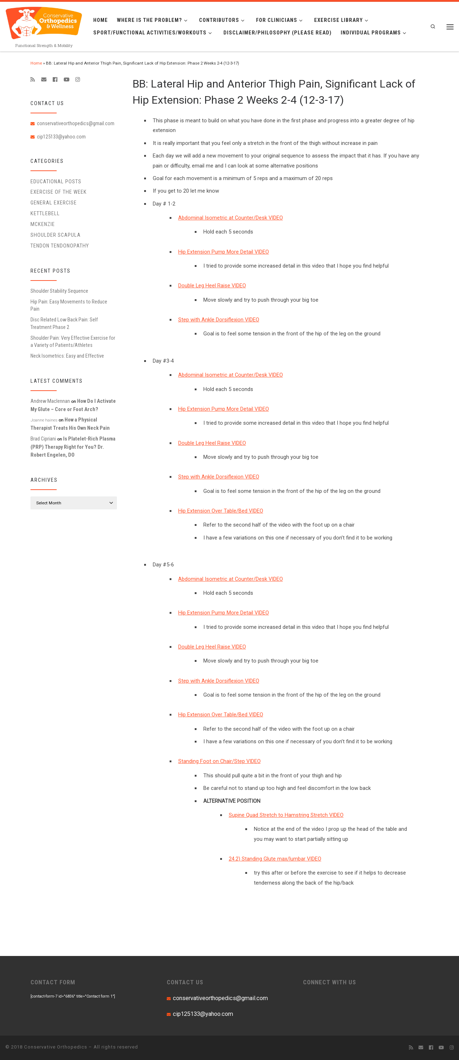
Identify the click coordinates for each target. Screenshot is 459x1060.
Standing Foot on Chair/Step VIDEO (219, 761)
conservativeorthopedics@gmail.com (75, 123)
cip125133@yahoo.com (61, 136)
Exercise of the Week (58, 192)
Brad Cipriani (43, 438)
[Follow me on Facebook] (55, 79)
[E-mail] (44, 79)
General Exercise (53, 202)
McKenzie (42, 224)
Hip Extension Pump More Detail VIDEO (223, 252)
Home (36, 63)
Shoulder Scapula (55, 235)
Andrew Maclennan (50, 401)
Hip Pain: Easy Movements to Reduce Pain (68, 305)
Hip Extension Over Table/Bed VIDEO (220, 511)
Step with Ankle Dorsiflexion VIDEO (218, 319)
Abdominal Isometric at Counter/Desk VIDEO (230, 218)
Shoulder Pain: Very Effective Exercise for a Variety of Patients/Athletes (72, 341)
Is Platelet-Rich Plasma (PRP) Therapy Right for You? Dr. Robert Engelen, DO (72, 446)
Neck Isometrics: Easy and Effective (67, 356)
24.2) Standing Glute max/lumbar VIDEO (275, 859)
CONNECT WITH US (329, 982)
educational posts (55, 181)
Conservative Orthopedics (55, 1047)
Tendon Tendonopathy (59, 245)
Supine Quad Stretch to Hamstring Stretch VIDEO (286, 815)
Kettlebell (45, 213)
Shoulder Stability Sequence (59, 291)
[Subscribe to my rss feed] (32, 79)
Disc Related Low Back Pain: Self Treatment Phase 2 (64, 323)
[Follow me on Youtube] (66, 79)
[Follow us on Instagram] (77, 79)
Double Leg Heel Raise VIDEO (212, 285)
